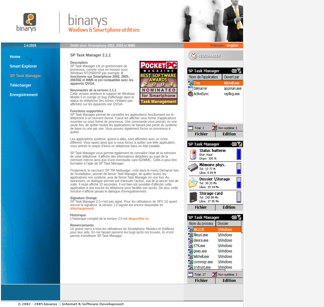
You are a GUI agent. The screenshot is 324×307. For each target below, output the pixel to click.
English (232, 45)
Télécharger (20, 85)
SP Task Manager (25, 76)
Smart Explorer (23, 66)
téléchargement (82, 208)
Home (15, 57)
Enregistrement (24, 95)
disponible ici (138, 218)
